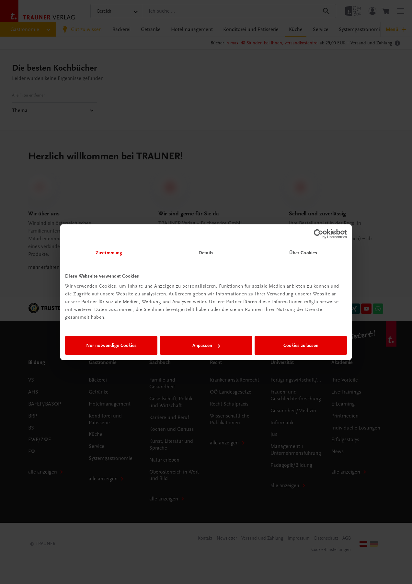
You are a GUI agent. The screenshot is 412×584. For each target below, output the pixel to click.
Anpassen (206, 345)
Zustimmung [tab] (109, 253)
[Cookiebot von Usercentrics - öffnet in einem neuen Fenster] (318, 234)
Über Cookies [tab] (303, 253)
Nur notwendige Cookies (111, 345)
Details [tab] (206, 253)
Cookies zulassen (300, 345)
